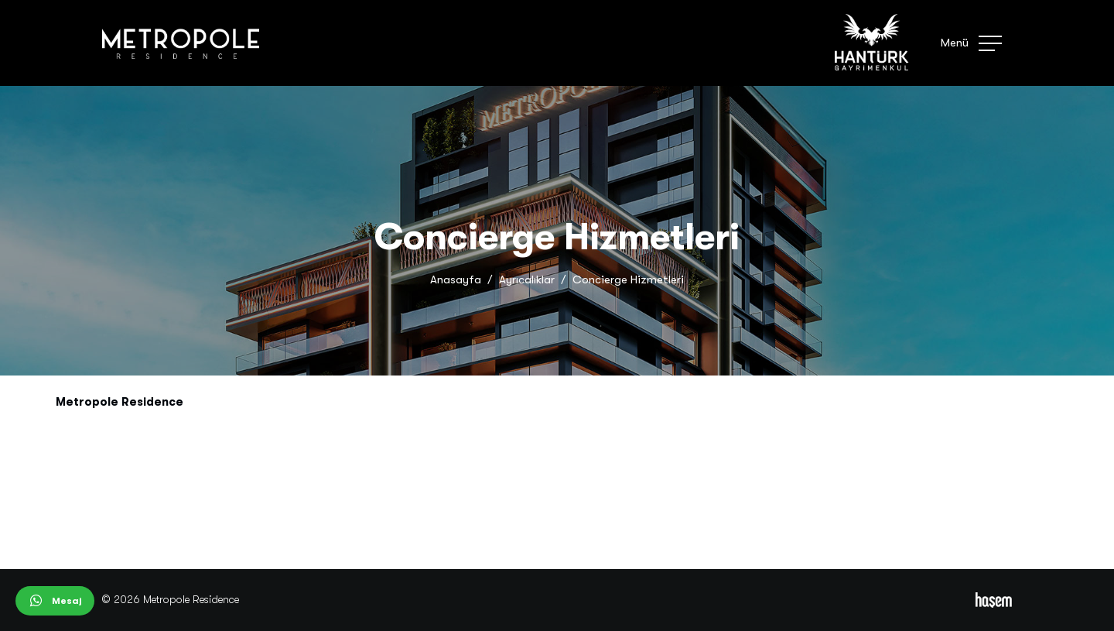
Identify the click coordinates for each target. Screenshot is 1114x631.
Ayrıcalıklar (527, 279)
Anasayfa (455, 279)
